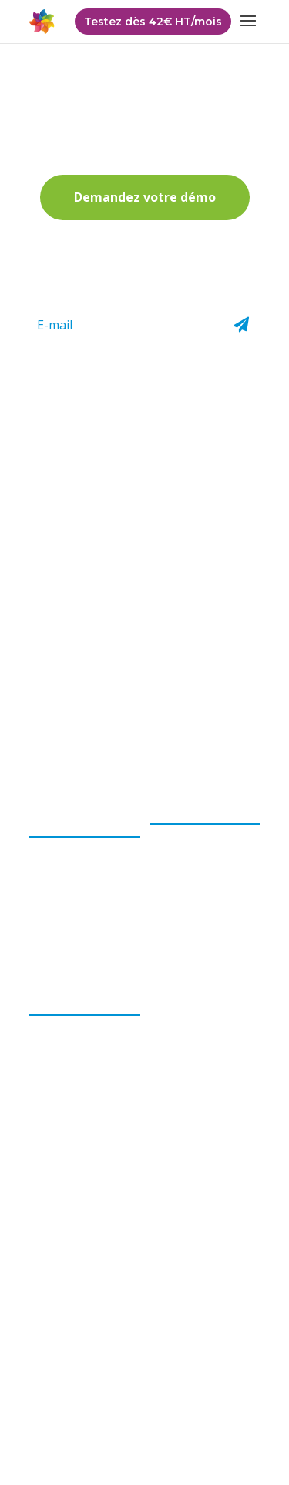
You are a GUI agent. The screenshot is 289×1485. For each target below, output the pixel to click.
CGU (232, 1389)
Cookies (223, 1412)
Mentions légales (143, 1412)
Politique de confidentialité (99, 1389)
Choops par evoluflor (60, 814)
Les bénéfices (68, 998)
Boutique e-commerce (179, 918)
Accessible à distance (82, 1116)
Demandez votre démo (145, 197)
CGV (193, 1389)
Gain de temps (65, 1094)
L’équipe (50, 845)
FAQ (160, 1021)
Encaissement (185, 832)
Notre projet (61, 868)
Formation (176, 948)
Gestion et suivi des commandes (199, 882)
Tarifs (164, 1043)
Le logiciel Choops (200, 807)
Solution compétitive (81, 1072)
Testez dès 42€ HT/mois (153, 21)
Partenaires (178, 1065)
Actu (161, 998)
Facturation (179, 854)
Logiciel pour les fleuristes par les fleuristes (70, 1036)
